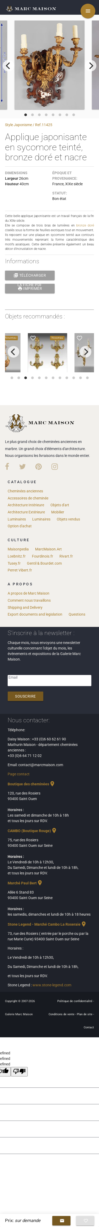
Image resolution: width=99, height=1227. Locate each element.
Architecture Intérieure (26, 505)
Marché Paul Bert (25, 883)
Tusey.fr (14, 563)
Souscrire (25, 696)
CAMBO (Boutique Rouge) (32, 831)
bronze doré (85, 225)
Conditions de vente (62, 1014)
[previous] (8, 65)
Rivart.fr (66, 556)
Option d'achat (20, 526)
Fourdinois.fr (42, 556)
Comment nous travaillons (29, 600)
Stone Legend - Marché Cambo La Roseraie (47, 924)
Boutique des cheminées (31, 784)
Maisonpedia (18, 549)
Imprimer (30, 288)
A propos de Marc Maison (28, 593)
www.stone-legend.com (51, 985)
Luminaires (17, 519)
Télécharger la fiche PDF (29, 275)
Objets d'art (59, 505)
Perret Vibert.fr (20, 570)
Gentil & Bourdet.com (44, 563)
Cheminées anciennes (25, 491)
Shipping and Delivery (25, 607)
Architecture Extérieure (26, 512)
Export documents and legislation (35, 614)
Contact (89, 1027)
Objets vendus (68, 519)
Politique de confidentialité (75, 1001)
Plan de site (85, 1014)
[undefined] (19, 1071)
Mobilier (57, 512)
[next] (90, 65)
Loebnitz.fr (17, 556)
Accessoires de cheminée (28, 498)
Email (12, 677)
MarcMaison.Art (48, 549)
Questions (77, 614)
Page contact (19, 774)
